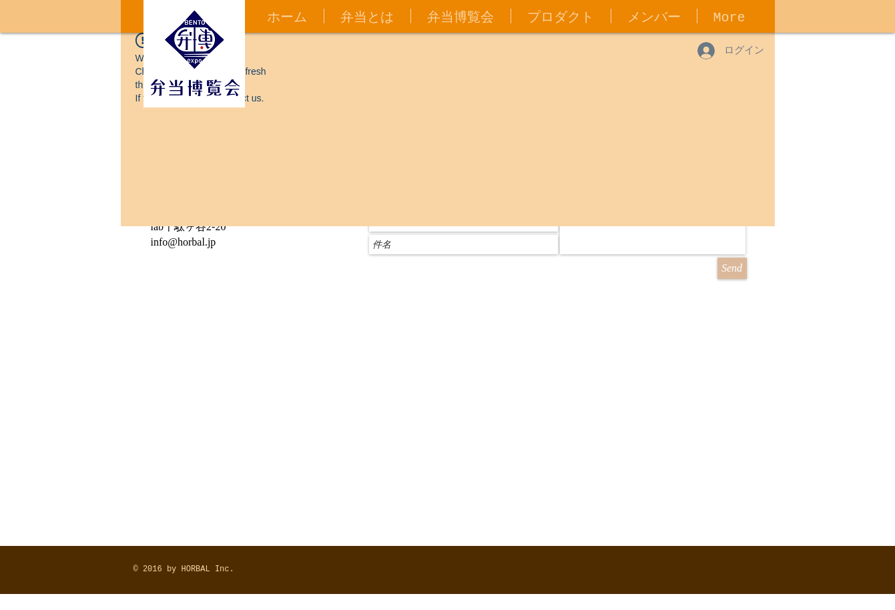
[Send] (732, 268)
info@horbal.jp (183, 242)
